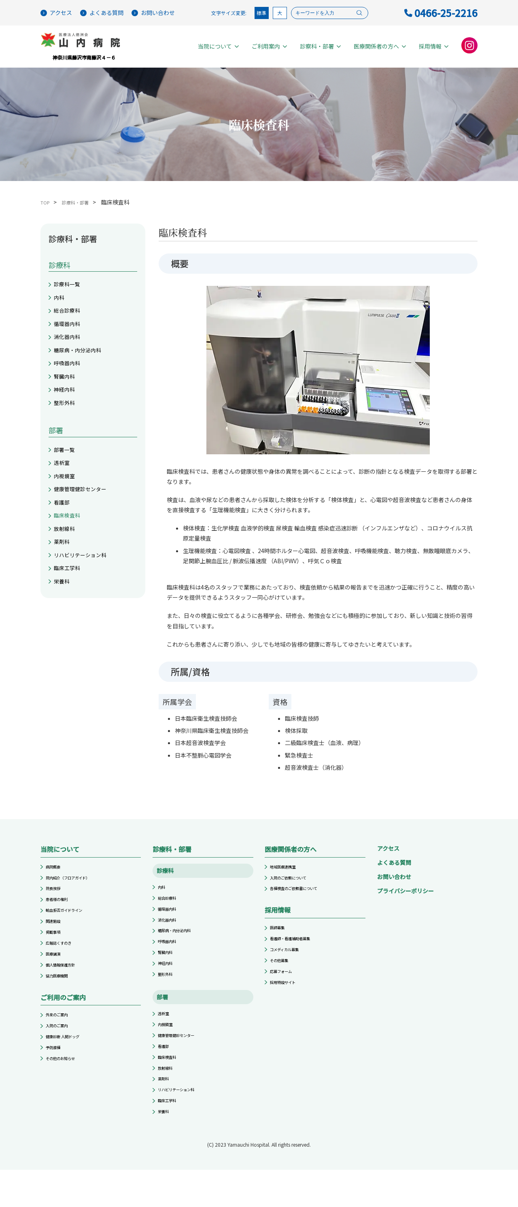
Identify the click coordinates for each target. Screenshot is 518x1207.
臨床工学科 (70, 619)
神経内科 (67, 412)
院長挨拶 (55, 894)
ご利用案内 (269, 47)
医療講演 (55, 971)
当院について (218, 47)
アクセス (56, 13)
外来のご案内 (60, 1037)
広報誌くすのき (63, 958)
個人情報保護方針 (65, 983)
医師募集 (279, 935)
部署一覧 (67, 477)
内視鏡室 (67, 508)
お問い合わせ (153, 13)
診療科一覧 (70, 286)
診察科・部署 (320, 47)
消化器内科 (70, 349)
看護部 (63, 540)
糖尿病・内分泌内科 (83, 365)
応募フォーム (284, 986)
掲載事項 (55, 945)
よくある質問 (101, 13)
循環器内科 (70, 333)
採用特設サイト (287, 999)
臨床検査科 (70, 556)
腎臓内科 (67, 396)
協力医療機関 (60, 996)
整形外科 (67, 428)
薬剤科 (63, 587)
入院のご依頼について (294, 881)
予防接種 (55, 1076)
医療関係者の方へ (380, 47)
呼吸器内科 (70, 380)
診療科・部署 (82, 203)
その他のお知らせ (65, 1089)
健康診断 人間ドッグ (68, 1063)
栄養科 (63, 634)
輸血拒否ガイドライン (70, 919)
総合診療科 (70, 318)
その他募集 (282, 973)
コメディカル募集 (289, 961)
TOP (46, 203)
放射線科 (67, 572)
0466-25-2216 (441, 13)
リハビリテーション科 (86, 603)
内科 (60, 302)
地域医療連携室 (287, 868)
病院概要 (55, 868)
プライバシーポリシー (405, 892)
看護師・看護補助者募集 (296, 948)
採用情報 (433, 47)
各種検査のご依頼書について (301, 894)
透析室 (63, 493)
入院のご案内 (60, 1050)
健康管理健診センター (86, 524)
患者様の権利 (60, 907)
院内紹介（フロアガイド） (75, 881)
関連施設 (55, 932)
